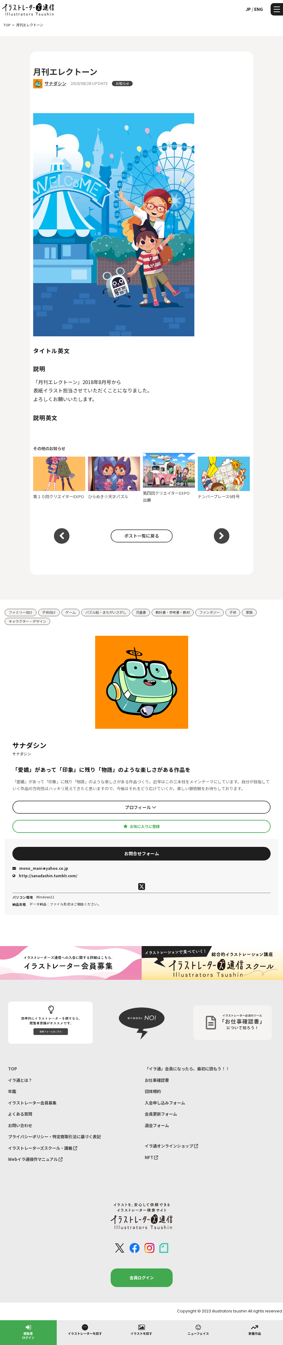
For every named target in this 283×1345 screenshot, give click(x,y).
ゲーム (70, 612)
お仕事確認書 (157, 1080)
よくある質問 (20, 1114)
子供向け (49, 612)
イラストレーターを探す (85, 1329)
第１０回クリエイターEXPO (59, 478)
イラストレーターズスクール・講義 (42, 1148)
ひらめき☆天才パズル (114, 478)
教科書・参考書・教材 (173, 612)
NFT (151, 1157)
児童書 (141, 612)
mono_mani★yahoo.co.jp (40, 868)
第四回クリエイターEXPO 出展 (169, 478)
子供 (232, 612)
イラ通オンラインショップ (171, 1146)
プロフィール (140, 807)
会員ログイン (142, 1278)
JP (248, 9)
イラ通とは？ (20, 1080)
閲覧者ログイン (28, 1331)
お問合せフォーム (141, 853)
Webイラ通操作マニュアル (35, 1159)
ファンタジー (209, 612)
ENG (258, 9)
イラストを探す (141, 1329)
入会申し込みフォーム (165, 1103)
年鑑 (12, 1091)
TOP (12, 1069)
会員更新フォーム (161, 1114)
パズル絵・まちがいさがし (105, 612)
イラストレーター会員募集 (32, 1103)
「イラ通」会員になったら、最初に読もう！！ (187, 1069)
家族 (249, 612)
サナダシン (55, 83)
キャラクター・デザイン (27, 621)
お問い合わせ (20, 1125)
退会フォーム (157, 1125)
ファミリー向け (21, 612)
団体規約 (153, 1091)
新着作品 (255, 1329)
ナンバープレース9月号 (224, 478)
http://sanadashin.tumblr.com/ (44, 875)
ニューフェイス (198, 1329)
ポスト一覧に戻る (141, 536)
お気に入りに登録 (141, 826)
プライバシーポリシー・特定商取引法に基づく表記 (54, 1136)
